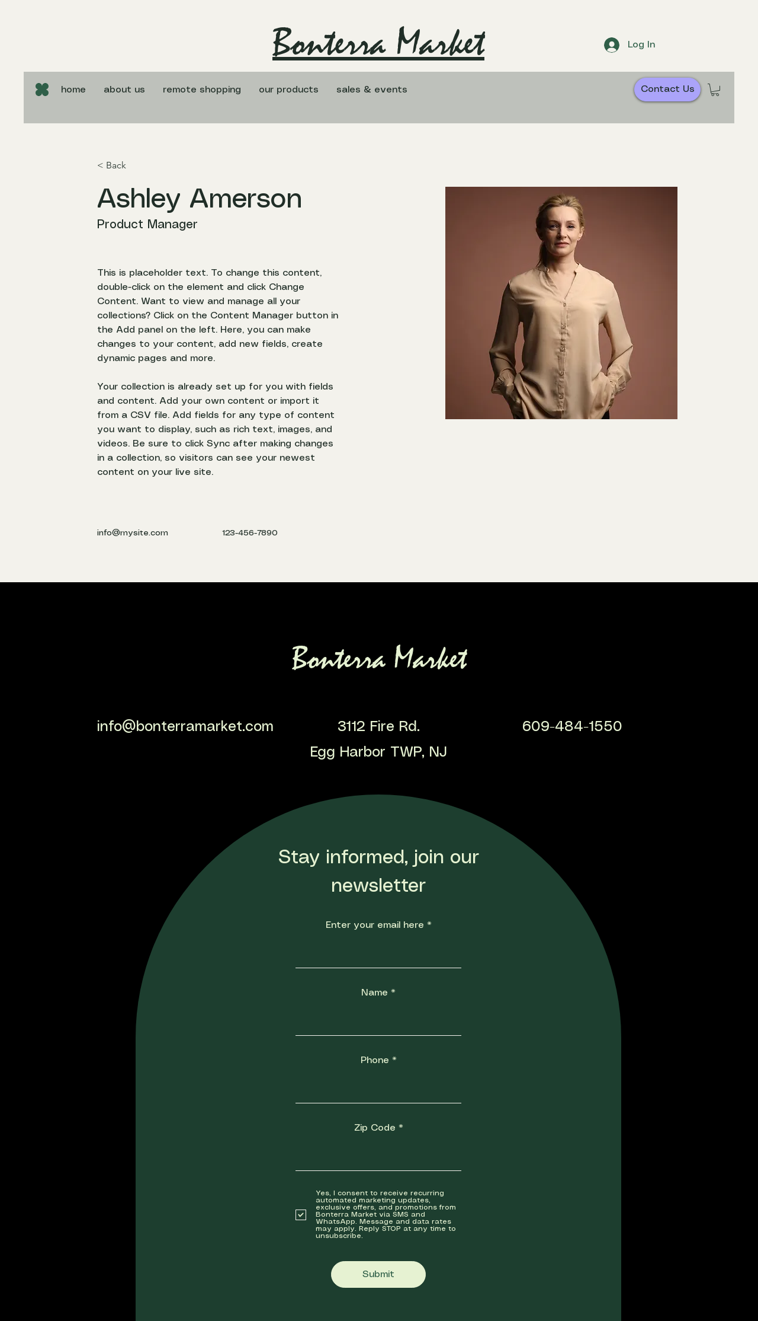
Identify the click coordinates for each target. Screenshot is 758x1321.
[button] (288, 90)
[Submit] (378, 1274)
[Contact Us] (667, 89)
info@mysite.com (132, 533)
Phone (375, 1060)
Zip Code (375, 1128)
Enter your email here (375, 925)
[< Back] (120, 165)
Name (374, 992)
